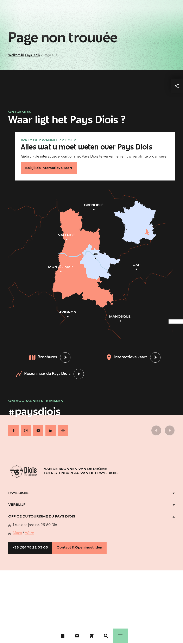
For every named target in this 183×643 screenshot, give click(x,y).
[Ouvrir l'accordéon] (91, 493)
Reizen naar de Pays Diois (43, 374)
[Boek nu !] (91, 636)
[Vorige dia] (156, 430)
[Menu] (120, 636)
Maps (17, 533)
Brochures (43, 357)
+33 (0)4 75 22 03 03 (30, 547)
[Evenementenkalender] (62, 636)
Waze (29, 533)
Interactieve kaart (126, 357)
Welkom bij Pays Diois (24, 55)
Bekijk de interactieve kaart (48, 168)
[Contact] (77, 636)
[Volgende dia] (169, 430)
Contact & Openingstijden (79, 547)
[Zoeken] (106, 636)
